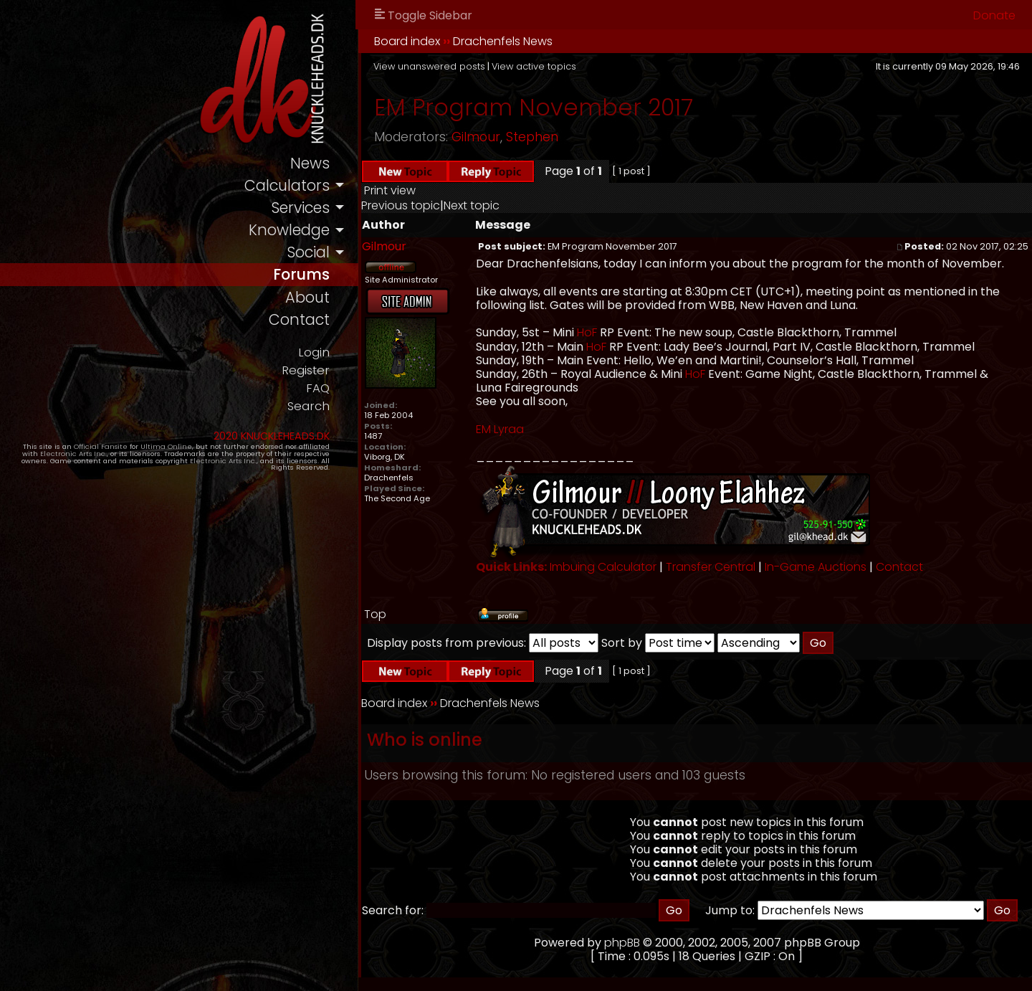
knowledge (289, 229)
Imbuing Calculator (603, 567)
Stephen (532, 137)
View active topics (534, 66)
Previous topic (400, 205)
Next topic (472, 205)
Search (308, 406)
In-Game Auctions (815, 567)
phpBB (622, 942)
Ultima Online (166, 446)
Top (375, 614)
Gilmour (476, 137)
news (310, 163)
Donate (994, 15)
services (300, 207)
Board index (407, 41)
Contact (899, 567)
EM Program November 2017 (533, 107)
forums (301, 274)
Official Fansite (101, 446)
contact (299, 319)
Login (314, 352)
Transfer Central (710, 567)
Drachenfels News (503, 41)
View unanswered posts (429, 66)
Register (306, 370)
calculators (287, 185)
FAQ (318, 388)
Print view (390, 190)
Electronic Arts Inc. (73, 453)
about (307, 297)
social (308, 252)
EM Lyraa (500, 429)
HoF (587, 332)
